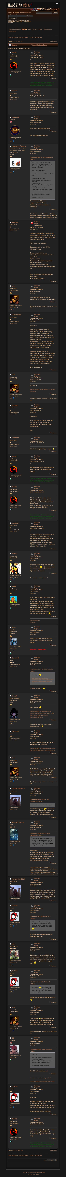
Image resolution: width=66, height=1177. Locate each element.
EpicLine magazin (35, 620)
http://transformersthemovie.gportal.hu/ (40, 1078)
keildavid (15, 117)
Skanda (14, 91)
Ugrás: (45, 1160)
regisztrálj (14, 14)
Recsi (14, 627)
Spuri (14, 586)
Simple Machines (40, 1172)
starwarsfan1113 (18, 788)
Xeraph (14, 696)
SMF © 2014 (32, 1172)
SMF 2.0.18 (26, 1172)
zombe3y (15, 438)
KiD (13, 1038)
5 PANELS (33, 622)
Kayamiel (15, 658)
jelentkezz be (27, 12)
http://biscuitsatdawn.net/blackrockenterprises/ (42, 1081)
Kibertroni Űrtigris (19, 146)
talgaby (14, 52)
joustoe (14, 905)
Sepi (13, 286)
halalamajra (16, 315)
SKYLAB (15, 222)
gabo (14, 944)
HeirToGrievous (18, 822)
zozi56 (14, 553)
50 (19, 41)
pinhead (15, 405)
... (17, 41)
